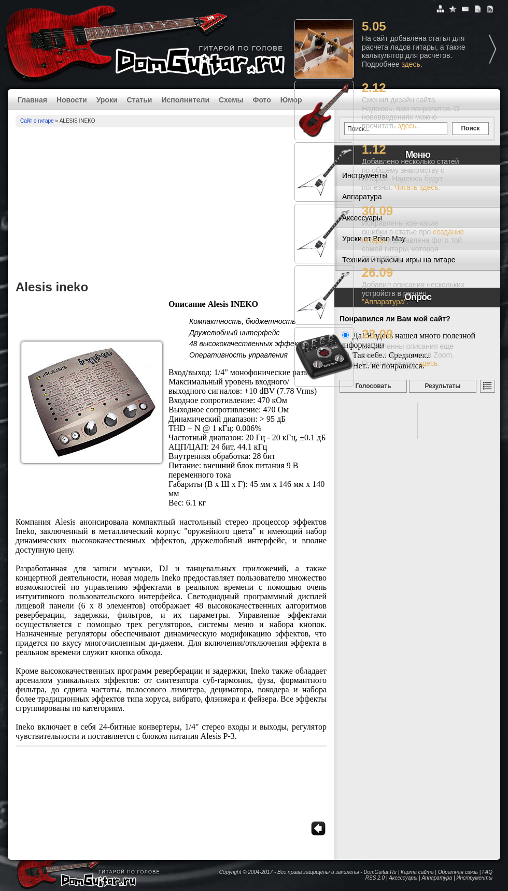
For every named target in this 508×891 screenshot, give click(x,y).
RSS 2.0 (375, 878)
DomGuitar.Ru (380, 872)
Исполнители (185, 100)
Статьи (139, 100)
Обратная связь (458, 872)
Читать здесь (416, 187)
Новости (72, 100)
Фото (261, 100)
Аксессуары (403, 878)
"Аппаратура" (384, 302)
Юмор (291, 100)
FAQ (487, 872)
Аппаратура (436, 878)
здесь (411, 64)
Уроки (107, 100)
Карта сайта (417, 872)
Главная (32, 100)
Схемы (231, 100)
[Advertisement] (171, 204)
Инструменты (474, 878)
